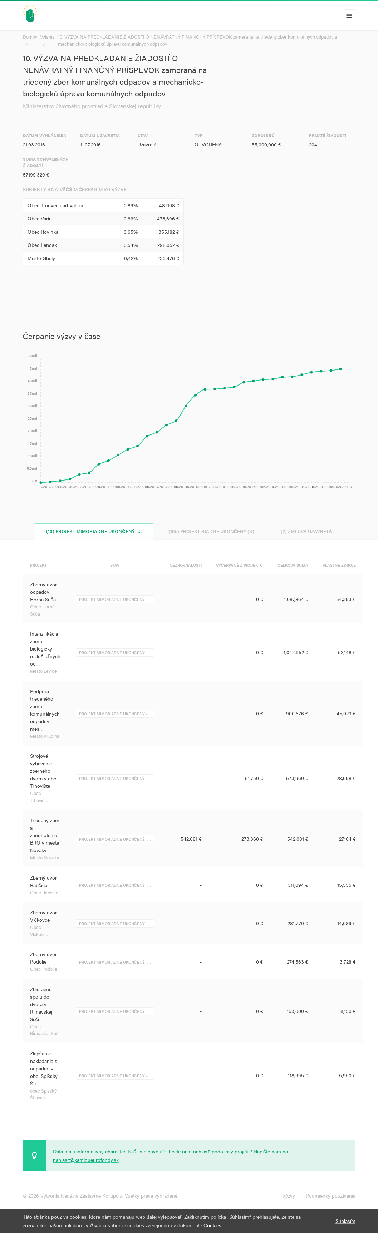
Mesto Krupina (44, 735)
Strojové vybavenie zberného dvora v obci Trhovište (43, 771)
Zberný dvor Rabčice (43, 881)
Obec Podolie (43, 969)
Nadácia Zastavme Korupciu (91, 1195)
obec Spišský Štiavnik (43, 1094)
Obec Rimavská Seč (44, 1030)
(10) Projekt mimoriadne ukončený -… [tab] (94, 531)
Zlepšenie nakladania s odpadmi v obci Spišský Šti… (44, 1068)
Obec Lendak (42, 244)
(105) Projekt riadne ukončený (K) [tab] (211, 531)
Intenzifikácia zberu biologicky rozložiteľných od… (45, 648)
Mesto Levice (43, 671)
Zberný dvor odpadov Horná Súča (43, 592)
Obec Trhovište (39, 797)
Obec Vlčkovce (39, 931)
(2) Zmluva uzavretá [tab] (306, 531)
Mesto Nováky (44, 857)
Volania (47, 36)
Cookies (212, 1225)
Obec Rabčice (44, 892)
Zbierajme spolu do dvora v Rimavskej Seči (41, 1004)
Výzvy (288, 1195)
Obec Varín (40, 218)
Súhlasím (345, 1220)
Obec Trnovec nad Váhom (56, 205)
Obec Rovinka (43, 231)
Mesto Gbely (41, 258)
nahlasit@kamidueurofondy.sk (86, 1159)
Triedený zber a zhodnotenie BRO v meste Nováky (44, 835)
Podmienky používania (330, 1195)
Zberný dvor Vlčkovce (43, 916)
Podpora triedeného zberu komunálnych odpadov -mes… (45, 709)
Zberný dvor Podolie (43, 958)
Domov (30, 36)
